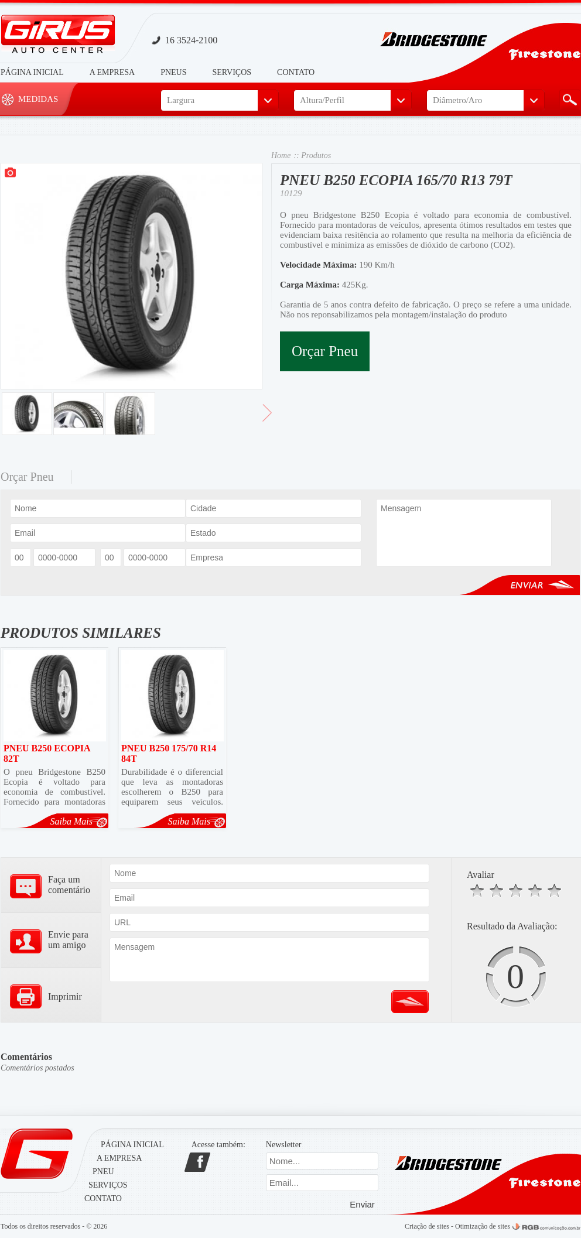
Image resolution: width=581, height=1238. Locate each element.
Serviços (232, 72)
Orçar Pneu (325, 351)
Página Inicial (32, 72)
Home (280, 155)
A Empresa (112, 72)
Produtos (316, 155)
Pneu (103, 1171)
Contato (296, 72)
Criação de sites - (430, 1226)
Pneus (173, 72)
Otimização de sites (482, 1226)
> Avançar (267, 417)
